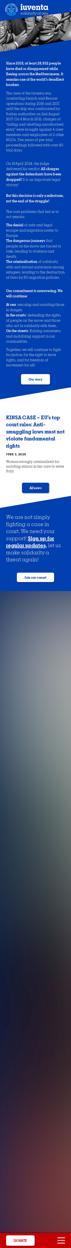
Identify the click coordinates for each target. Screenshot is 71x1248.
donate (20, 1241)
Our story (35, 379)
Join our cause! (35, 577)
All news (36, 488)
